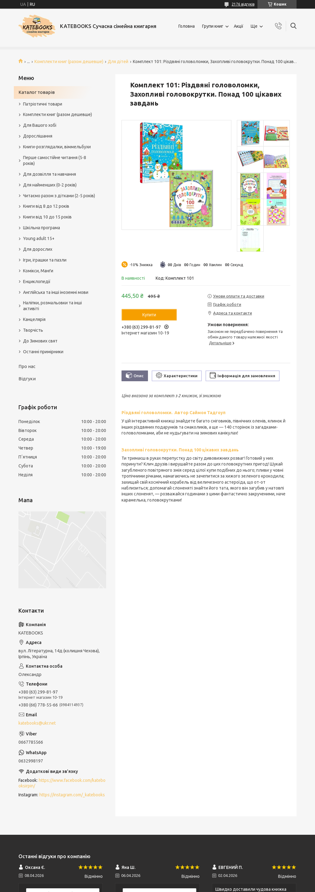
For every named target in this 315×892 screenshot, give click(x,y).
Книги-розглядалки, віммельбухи (57, 146)
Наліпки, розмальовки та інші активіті (52, 305)
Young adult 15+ (38, 238)
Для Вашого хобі (39, 125)
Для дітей (118, 61)
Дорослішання (37, 136)
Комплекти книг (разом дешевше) (68, 61)
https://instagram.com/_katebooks (72, 794)
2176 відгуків (243, 4)
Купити (149, 314)
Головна (186, 26)
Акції (238, 26)
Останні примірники (43, 351)
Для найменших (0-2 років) (50, 184)
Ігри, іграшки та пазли (44, 260)
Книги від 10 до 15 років (47, 216)
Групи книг (212, 26)
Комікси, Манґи (38, 270)
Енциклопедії (36, 281)
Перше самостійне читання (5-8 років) (54, 160)
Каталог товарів (36, 92)
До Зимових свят (40, 340)
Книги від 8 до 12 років (46, 206)
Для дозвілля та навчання (49, 174)
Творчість (33, 330)
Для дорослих (37, 249)
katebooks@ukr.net (37, 723)
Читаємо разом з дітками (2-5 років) (59, 195)
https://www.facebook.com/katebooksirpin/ (62, 783)
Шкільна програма (41, 227)
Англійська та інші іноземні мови (55, 292)
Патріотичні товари (42, 104)
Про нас (26, 366)
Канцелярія (34, 319)
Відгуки (27, 378)
